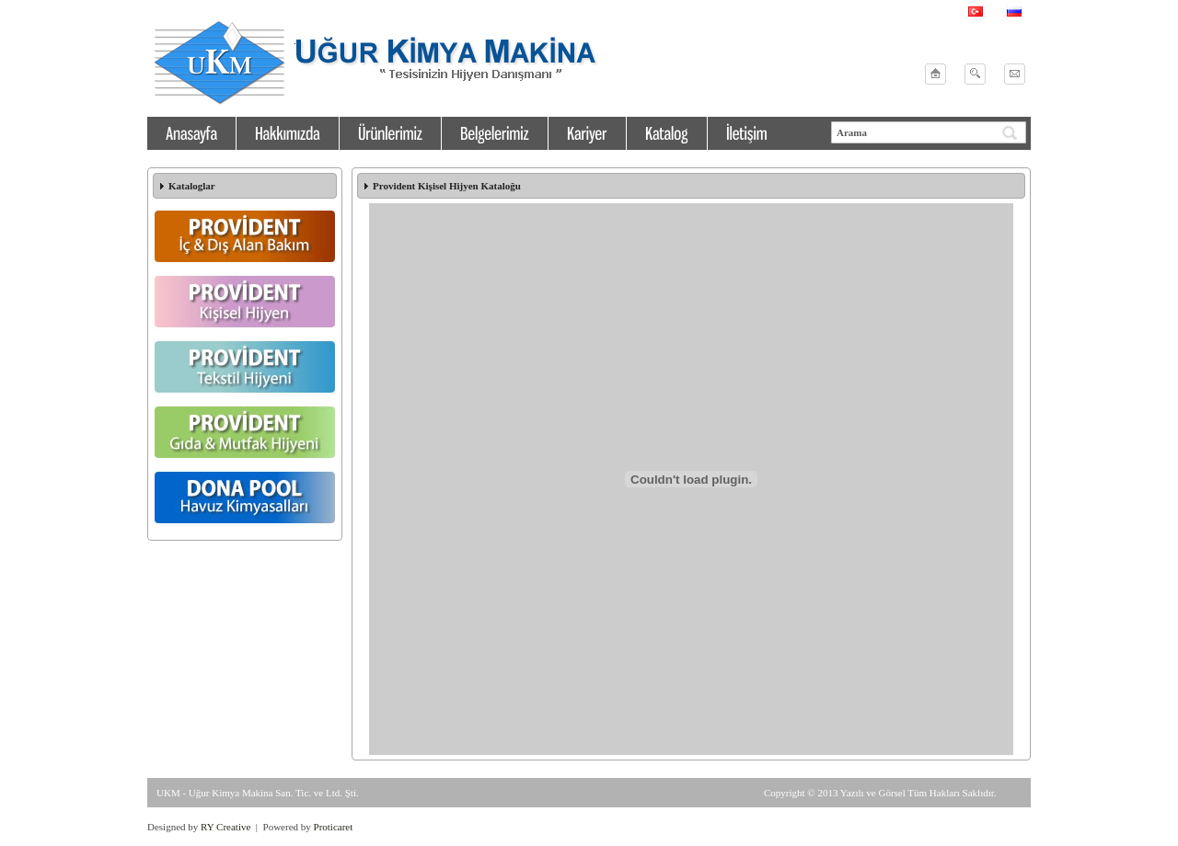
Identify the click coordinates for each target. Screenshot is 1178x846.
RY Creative (225, 826)
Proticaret (333, 826)
